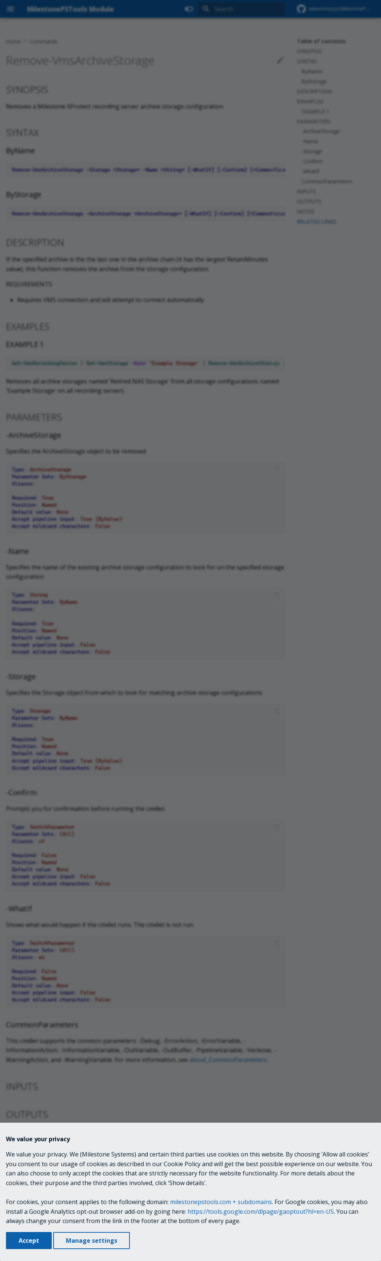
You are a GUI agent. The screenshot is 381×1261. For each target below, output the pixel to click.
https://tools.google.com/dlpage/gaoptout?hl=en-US (261, 1211)
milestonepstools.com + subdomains (221, 1202)
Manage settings (91, 1240)
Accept (29, 1240)
